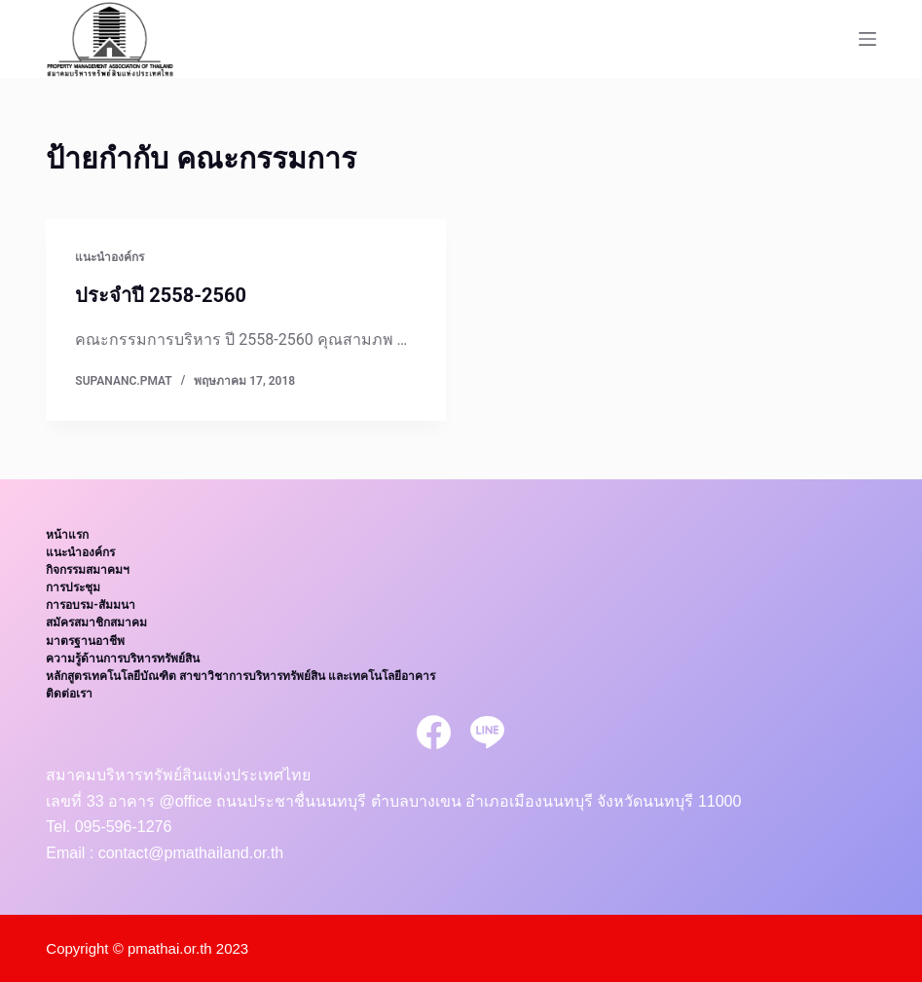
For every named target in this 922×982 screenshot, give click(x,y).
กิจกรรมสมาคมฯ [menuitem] (87, 570)
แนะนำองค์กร (109, 257)
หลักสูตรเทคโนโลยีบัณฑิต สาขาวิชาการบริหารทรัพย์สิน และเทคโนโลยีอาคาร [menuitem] (240, 676)
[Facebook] (434, 732)
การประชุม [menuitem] (73, 587)
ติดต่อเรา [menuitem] (69, 693)
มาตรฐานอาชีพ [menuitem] (85, 641)
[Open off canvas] (867, 39)
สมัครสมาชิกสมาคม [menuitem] (96, 622)
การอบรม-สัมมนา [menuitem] (90, 605)
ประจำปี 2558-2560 (160, 295)
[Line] (487, 732)
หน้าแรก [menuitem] (67, 535)
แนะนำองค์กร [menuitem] (80, 552)
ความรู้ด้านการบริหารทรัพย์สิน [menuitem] (123, 658)
